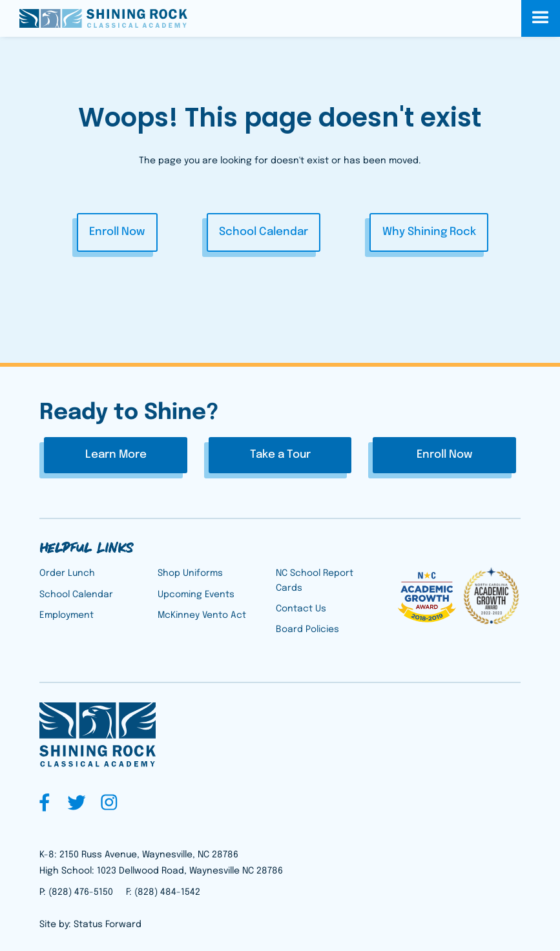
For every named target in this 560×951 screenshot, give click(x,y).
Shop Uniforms (190, 573)
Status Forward (107, 924)
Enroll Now (117, 232)
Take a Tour (280, 454)
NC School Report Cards (314, 580)
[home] (103, 18)
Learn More (116, 454)
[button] (540, 18)
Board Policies (307, 629)
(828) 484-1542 (167, 892)
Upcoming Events (196, 594)
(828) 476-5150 (80, 892)
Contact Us (301, 608)
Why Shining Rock (429, 232)
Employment (66, 615)
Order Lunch (67, 573)
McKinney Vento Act (202, 615)
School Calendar (263, 232)
